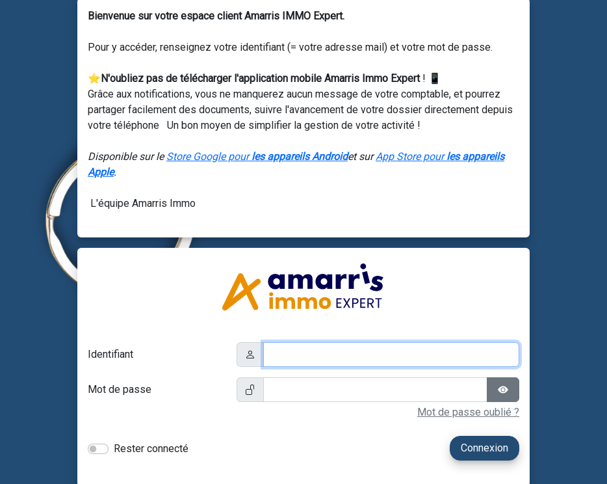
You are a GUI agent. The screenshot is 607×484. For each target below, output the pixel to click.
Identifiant (110, 354)
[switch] (98, 449)
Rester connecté (151, 448)
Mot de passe (119, 389)
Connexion (484, 448)
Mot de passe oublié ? (468, 412)
